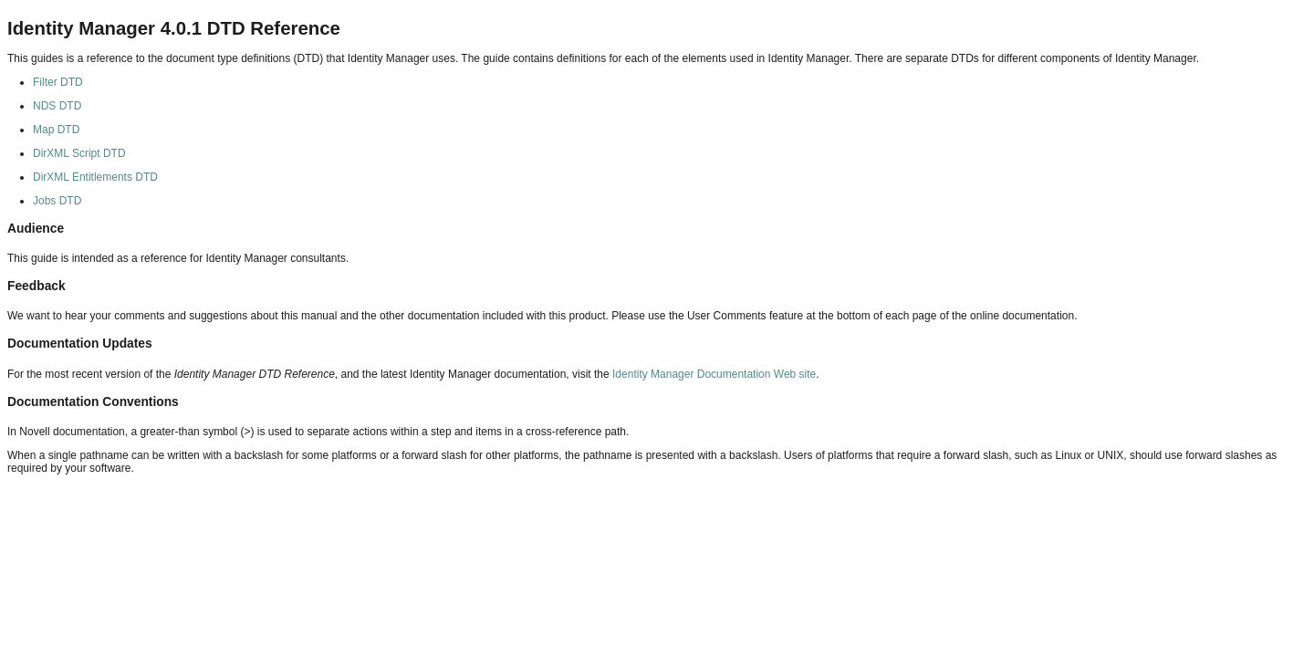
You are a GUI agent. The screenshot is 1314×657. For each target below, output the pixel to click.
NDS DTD (57, 105)
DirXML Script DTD (79, 153)
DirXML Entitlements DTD (95, 177)
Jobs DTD (57, 200)
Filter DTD (58, 82)
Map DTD (56, 129)
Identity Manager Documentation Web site (714, 374)
